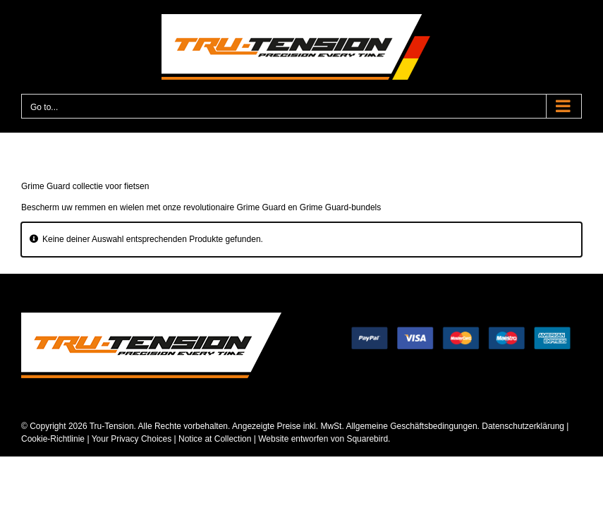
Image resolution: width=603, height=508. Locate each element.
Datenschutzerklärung (523, 426)
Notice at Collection (214, 439)
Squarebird (366, 439)
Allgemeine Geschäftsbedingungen (411, 426)
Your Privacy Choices (132, 439)
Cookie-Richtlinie (53, 439)
